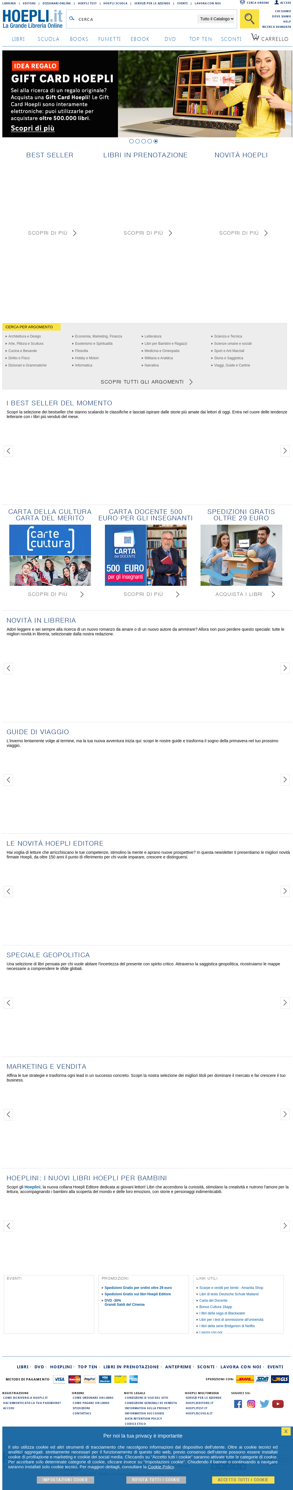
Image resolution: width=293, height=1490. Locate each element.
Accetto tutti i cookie (243, 1480)
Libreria (9, 3)
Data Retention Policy (143, 1418)
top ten (200, 38)
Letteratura (153, 336)
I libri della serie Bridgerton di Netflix (227, 1326)
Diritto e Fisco (19, 358)
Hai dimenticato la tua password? (32, 1403)
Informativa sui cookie (144, 1413)
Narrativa (152, 365)
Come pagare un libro (91, 1403)
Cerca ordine (258, 2)
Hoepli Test (87, 3)
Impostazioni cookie (65, 1480)
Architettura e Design (24, 336)
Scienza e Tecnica (228, 336)
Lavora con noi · (242, 1366)
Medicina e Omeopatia (162, 351)
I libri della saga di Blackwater (222, 1313)
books (79, 38)
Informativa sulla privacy (147, 1408)
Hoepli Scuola (115, 3)
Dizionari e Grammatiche (27, 365)
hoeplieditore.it (199, 1403)
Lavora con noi (210, 1332)
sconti (231, 38)
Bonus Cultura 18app (215, 1307)
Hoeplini (32, 1187)
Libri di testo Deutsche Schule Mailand (229, 1294)
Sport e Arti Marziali (229, 351)
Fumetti (109, 38)
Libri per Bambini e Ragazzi (166, 344)
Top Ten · (89, 1366)
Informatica (83, 365)
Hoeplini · (62, 1366)
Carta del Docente (213, 1300)
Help (287, 21)
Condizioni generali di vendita (151, 1403)
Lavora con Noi (208, 3)
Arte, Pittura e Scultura (25, 344)
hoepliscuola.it (199, 1413)
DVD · (40, 1366)
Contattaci (82, 1413)
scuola (49, 38)
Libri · (24, 1366)
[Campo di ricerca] (138, 19)
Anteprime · (179, 1366)
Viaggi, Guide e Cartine (232, 365)
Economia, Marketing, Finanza (98, 336)
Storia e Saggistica (228, 358)
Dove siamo (281, 16)
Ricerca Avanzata (276, 26)
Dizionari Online (57, 3)
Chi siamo (283, 11)
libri (18, 38)
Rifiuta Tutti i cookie (156, 1480)
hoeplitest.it (197, 1408)
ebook (140, 38)
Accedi (285, 2)
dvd (170, 38)
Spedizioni (81, 1408)
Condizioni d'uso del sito (146, 1397)
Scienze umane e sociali (233, 344)
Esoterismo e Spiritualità (93, 344)
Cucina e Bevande (22, 351)
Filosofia (81, 351)
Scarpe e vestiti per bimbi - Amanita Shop (231, 1288)
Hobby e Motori (87, 358)
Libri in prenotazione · (132, 1366)
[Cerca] (249, 18)
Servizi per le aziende (152, 3)
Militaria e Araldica (159, 358)
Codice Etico (135, 1423)
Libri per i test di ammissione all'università (231, 1320)
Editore (29, 3)
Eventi (182, 3)
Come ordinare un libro (93, 1397)
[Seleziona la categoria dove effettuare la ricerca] (216, 18)
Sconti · (207, 1366)
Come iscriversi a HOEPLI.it (25, 1397)
